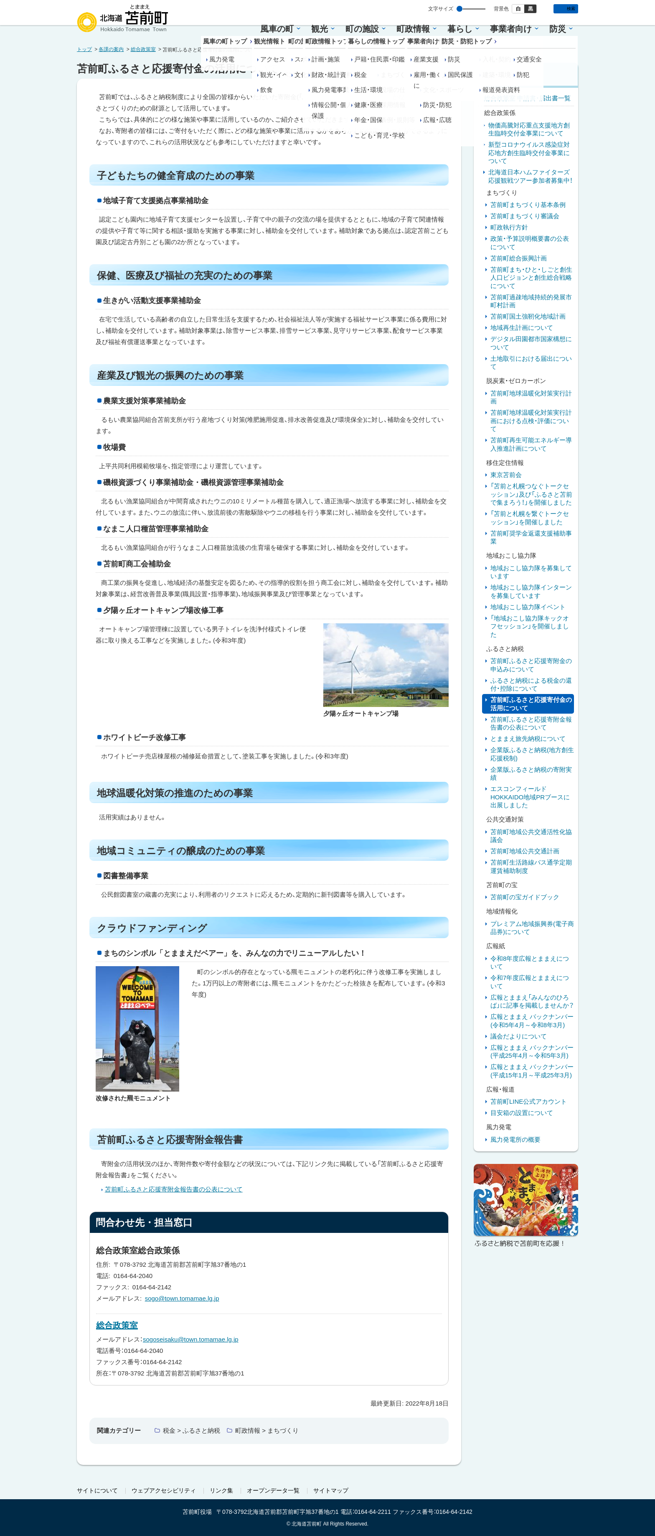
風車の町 (277, 28)
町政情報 (413, 28)
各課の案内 (111, 49)
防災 (557, 28)
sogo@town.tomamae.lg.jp (182, 1298)
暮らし (459, 28)
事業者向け (511, 28)
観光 (319, 28)
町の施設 (362, 28)
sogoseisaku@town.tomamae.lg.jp (191, 1339)
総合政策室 (143, 49)
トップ (84, 49)
